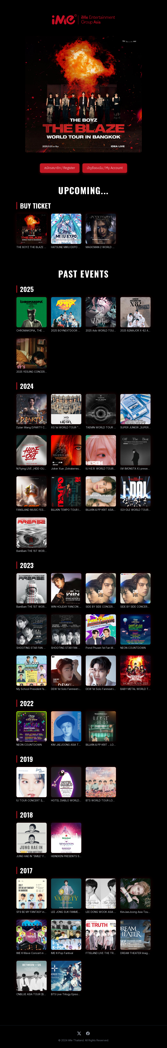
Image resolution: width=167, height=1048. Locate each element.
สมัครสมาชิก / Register (59, 168)
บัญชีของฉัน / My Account (105, 168)
